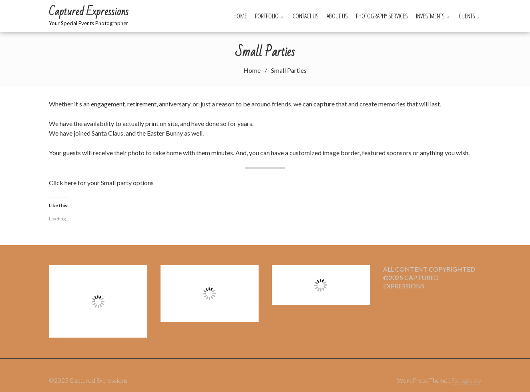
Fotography (466, 380)
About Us (337, 16)
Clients (467, 16)
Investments (430, 16)
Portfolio (267, 16)
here (70, 182)
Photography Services (382, 16)
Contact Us (306, 16)
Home (240, 16)
